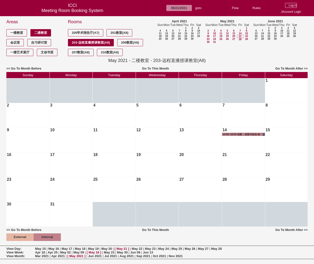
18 (160, 36)
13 (172, 33)
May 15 (40, 249)
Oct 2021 (159, 256)
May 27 (203, 249)
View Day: (13, 249)
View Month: (15, 256)
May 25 (176, 249)
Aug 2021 (126, 256)
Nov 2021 (176, 256)
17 (198, 33)
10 (198, 30)
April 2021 (179, 21)
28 (179, 38)
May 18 (80, 249)
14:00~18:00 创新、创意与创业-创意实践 (243, 134)
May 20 (106, 249)
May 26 (190, 249)
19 (166, 36)
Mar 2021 (42, 256)
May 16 (53, 249)
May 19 (93, 249)
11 (160, 33)
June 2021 (275, 21)
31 (214, 42)
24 (198, 36)
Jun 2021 (95, 256)
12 (166, 33)
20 (172, 36)
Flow (235, 8)
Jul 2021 (110, 256)
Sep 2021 (143, 256)
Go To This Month (155, 68)
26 (166, 38)
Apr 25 (52, 252)
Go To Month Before (26, 68)
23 (192, 36)
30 (192, 38)
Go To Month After (289, 68)
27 (172, 38)
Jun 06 (135, 252)
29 (185, 38)
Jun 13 (148, 252)
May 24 (163, 249)
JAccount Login (291, 11)
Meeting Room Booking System (72, 10)
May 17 (67, 249)
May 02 (65, 252)
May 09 (78, 252)
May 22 (137, 249)
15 (185, 33)
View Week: (15, 252)
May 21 (122, 249)
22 (185, 36)
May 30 (122, 252)
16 (192, 33)
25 (160, 38)
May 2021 (227, 21)
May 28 (216, 249)
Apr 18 (40, 252)
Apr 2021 (58, 256)
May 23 (150, 249)
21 (179, 36)
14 (179, 33)
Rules (256, 8)
